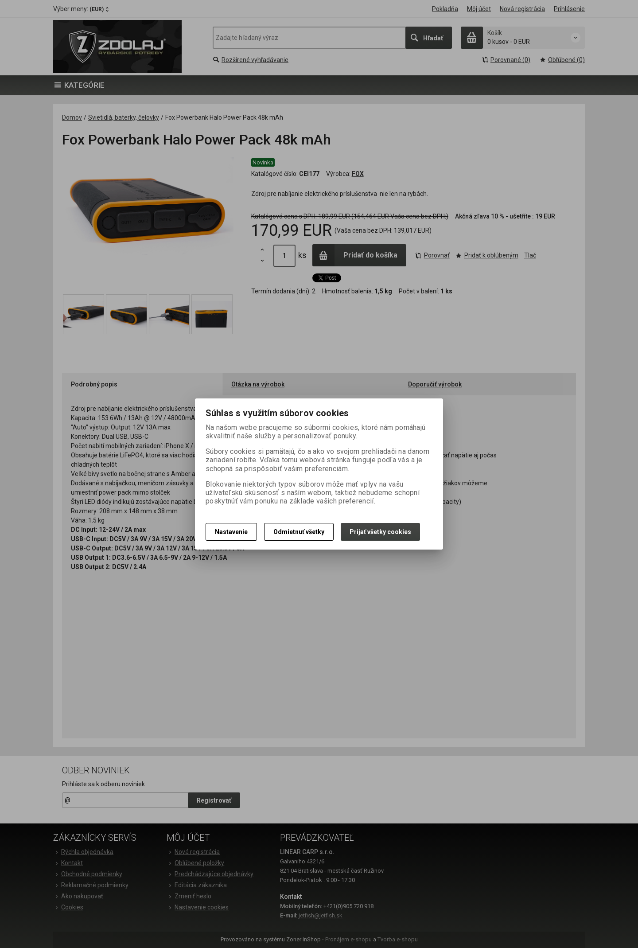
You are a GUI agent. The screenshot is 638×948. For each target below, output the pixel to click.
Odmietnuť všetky (298, 531)
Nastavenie (231, 531)
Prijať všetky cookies (380, 531)
